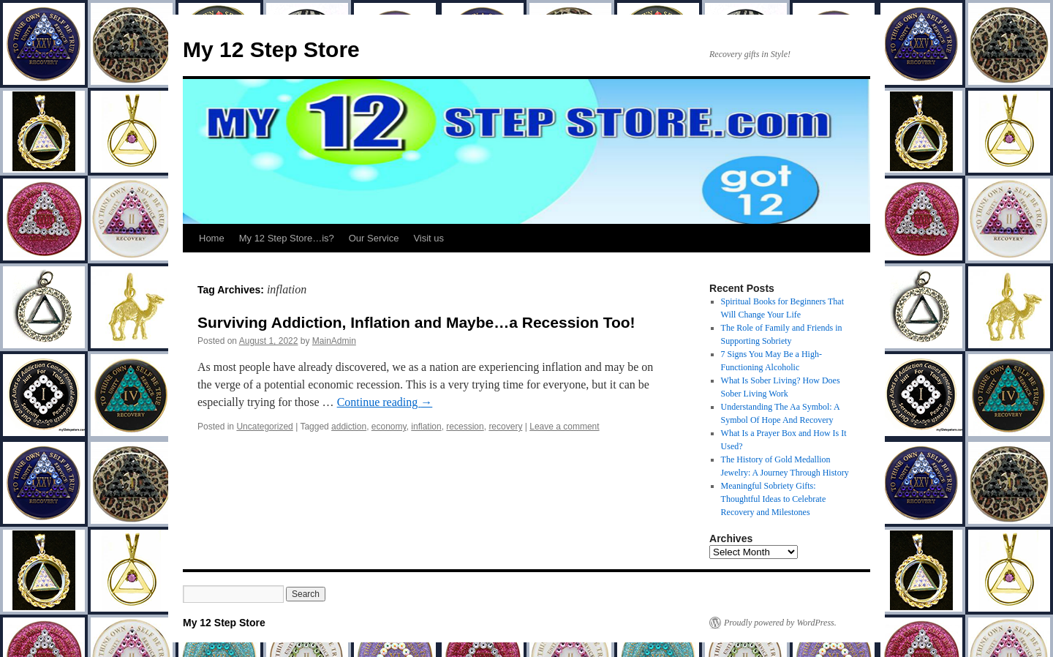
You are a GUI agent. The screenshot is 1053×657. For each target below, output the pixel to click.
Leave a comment (564, 426)
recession (464, 426)
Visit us (428, 238)
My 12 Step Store (271, 49)
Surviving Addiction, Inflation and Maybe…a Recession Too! (416, 322)
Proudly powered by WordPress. (780, 622)
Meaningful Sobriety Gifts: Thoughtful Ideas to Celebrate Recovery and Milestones (773, 499)
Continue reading (385, 402)
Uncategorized (264, 426)
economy (389, 426)
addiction (348, 426)
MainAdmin (334, 341)
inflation (426, 426)
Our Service (374, 238)
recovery (505, 426)
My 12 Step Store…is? (286, 238)
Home (211, 238)
